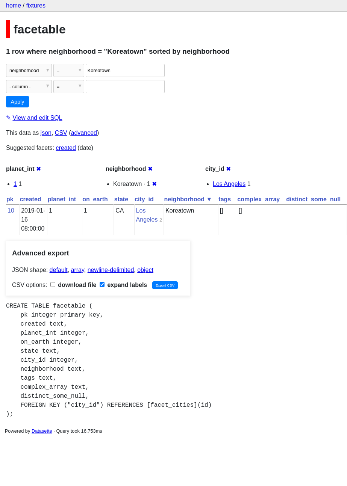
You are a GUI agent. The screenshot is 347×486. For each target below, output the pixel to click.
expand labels (123, 285)
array (77, 270)
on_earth (95, 199)
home (13, 5)
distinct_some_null (313, 199)
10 (11, 210)
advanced (84, 133)
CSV (61, 133)
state (121, 199)
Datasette (42, 431)
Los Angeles (229, 184)
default (59, 270)
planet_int (62, 199)
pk (10, 199)
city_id (144, 199)
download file (73, 285)
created (66, 148)
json (46, 133)
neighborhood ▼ (188, 199)
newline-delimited (111, 270)
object (145, 270)
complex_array (258, 199)
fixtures (35, 5)
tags (224, 199)
